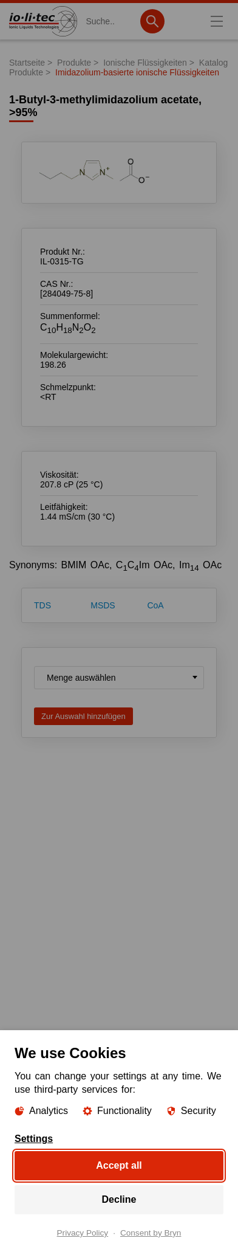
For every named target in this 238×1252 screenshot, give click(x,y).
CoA (155, 605)
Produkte (74, 62)
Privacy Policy (83, 1233)
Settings (34, 1139)
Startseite (27, 62)
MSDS (102, 605)
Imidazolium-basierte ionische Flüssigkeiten (137, 72)
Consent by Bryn (151, 1233)
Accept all (119, 1165)
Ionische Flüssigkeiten (145, 62)
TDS (42, 605)
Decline (119, 1199)
